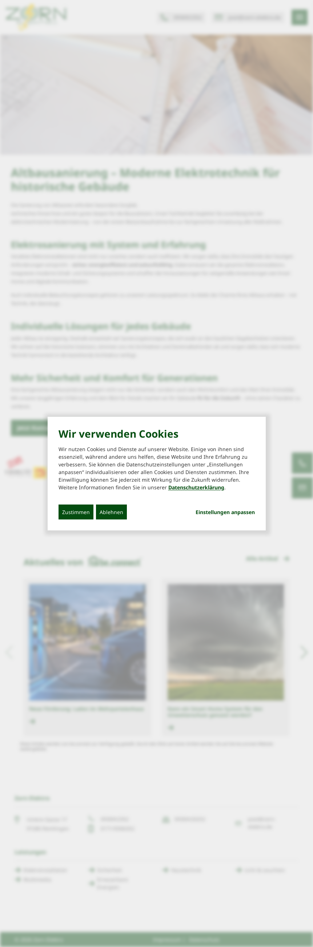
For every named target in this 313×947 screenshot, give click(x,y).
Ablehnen (111, 512)
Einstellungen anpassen (225, 512)
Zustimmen (76, 512)
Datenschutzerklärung (196, 487)
